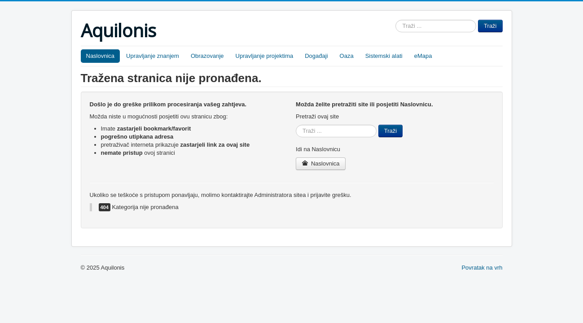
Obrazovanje (207, 55)
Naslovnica (100, 55)
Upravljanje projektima (265, 55)
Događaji (316, 55)
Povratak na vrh (481, 267)
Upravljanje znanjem (152, 55)
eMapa (423, 55)
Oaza (347, 55)
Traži (490, 25)
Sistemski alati (384, 55)
